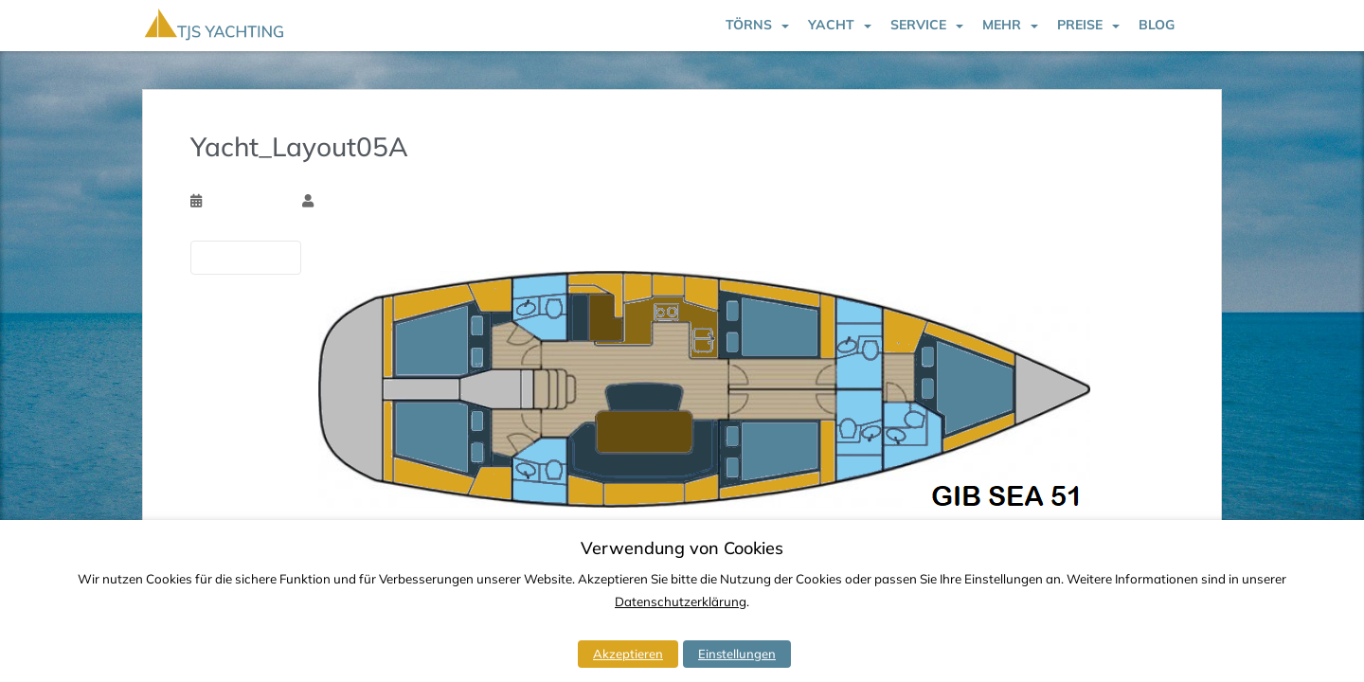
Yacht (831, 24)
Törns (749, 24)
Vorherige (245, 256)
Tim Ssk (339, 200)
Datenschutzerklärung (680, 601)
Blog (1157, 24)
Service (918, 24)
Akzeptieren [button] (628, 653)
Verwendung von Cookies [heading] (682, 548)
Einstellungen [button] (737, 653)
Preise (1080, 24)
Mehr (1001, 24)
